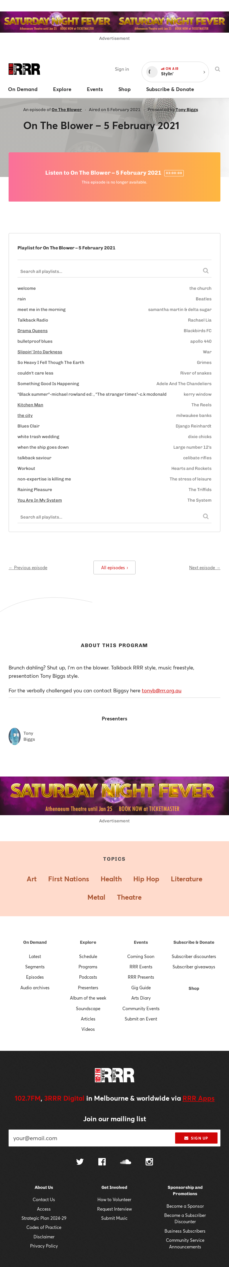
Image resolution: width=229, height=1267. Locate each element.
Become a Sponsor (185, 1206)
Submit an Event (141, 1019)
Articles (88, 1019)
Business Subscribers (185, 1231)
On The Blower (67, 109)
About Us (44, 1187)
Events (141, 942)
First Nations (68, 878)
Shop (194, 988)
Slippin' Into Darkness (39, 351)
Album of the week (88, 998)
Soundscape (88, 1008)
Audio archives (35, 987)
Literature (186, 878)
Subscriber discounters (194, 956)
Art (32, 878)
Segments (35, 967)
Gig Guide (141, 987)
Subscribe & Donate (193, 942)
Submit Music (114, 1218)
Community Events (141, 1008)
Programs (88, 967)
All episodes (114, 567)
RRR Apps (199, 1098)
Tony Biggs (187, 109)
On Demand (35, 942)
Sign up (196, 1138)
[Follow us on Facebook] (102, 1162)
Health (111, 878)
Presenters (88, 987)
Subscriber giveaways (194, 967)
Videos (88, 1029)
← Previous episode (28, 567)
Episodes (35, 977)
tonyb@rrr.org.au (161, 690)
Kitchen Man (30, 404)
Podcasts (88, 977)
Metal (96, 897)
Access (44, 1209)
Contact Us (44, 1199)
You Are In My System (39, 500)
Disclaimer (44, 1237)
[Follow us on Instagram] (149, 1162)
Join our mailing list (114, 1118)
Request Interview (114, 1209)
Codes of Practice (43, 1227)
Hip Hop (146, 878)
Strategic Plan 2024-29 (43, 1218)
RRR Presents (141, 977)
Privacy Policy (44, 1246)
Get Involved (114, 1187)
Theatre (129, 897)
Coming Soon (140, 956)
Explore (88, 942)
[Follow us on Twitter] (80, 1162)
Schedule (88, 956)
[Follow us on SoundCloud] (125, 1162)
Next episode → (204, 567)
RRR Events (141, 967)
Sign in (122, 69)
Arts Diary (141, 998)
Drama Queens (32, 330)
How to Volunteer (114, 1199)
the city (25, 415)
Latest (35, 956)
